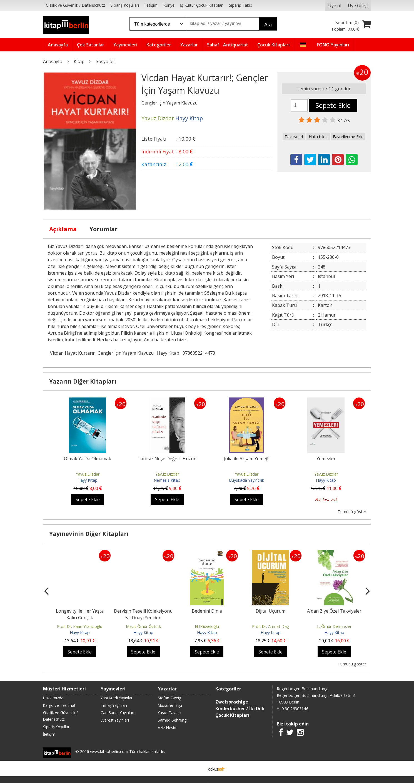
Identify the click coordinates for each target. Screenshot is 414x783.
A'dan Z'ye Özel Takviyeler (334, 611)
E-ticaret (198, 768)
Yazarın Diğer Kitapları (82, 381)
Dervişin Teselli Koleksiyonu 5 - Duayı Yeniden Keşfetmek (143, 617)
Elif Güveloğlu (207, 626)
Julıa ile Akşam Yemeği (247, 459)
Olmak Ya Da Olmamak (87, 459)
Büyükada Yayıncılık (246, 480)
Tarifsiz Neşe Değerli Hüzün (167, 459)
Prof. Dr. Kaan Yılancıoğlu (79, 626)
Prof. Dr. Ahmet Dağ (270, 626)
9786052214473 (199, 353)
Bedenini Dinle (207, 611)
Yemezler (326, 459)
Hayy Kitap (168, 353)
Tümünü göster (352, 511)
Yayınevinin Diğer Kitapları (89, 534)
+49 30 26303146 (292, 708)
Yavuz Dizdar (87, 474)
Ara (268, 25)
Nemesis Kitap (167, 480)
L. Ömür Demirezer (334, 626)
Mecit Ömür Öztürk (143, 626)
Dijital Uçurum (270, 611)
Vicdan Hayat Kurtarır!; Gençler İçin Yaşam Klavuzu (102, 353)
